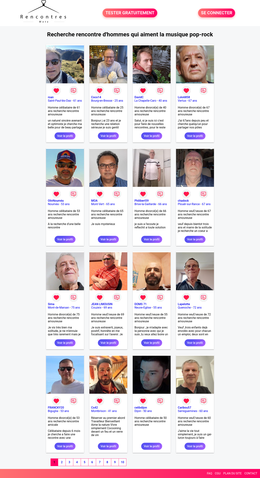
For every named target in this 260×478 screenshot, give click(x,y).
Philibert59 (142, 200)
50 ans (147, 411)
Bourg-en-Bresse (101, 100)
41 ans (112, 411)
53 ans (65, 204)
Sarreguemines (187, 411)
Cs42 (94, 407)
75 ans (75, 307)
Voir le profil (65, 136)
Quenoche (184, 307)
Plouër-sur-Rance (189, 204)
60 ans (203, 411)
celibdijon (141, 407)
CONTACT (250, 473)
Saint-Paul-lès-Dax (59, 100)
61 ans (77, 100)
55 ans (157, 307)
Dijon (138, 411)
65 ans (110, 204)
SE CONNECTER (216, 13)
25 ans (118, 100)
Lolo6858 (184, 97)
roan (51, 97)
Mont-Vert (97, 204)
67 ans (192, 100)
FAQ (209, 473)
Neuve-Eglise (143, 307)
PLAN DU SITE (232, 473)
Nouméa (53, 204)
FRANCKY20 (56, 407)
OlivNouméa (56, 200)
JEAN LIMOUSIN (101, 304)
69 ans (108, 307)
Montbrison (98, 411)
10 (122, 462)
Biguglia (53, 411)
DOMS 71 (141, 304)
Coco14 (96, 97)
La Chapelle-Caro (145, 100)
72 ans (197, 307)
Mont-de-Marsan (58, 307)
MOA (94, 200)
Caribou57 (184, 407)
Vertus (182, 100)
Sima (51, 304)
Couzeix (96, 307)
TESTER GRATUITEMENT (129, 13)
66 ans (162, 204)
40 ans (163, 100)
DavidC (139, 97)
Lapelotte (184, 304)
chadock (183, 200)
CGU (218, 473)
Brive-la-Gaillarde (145, 204)
